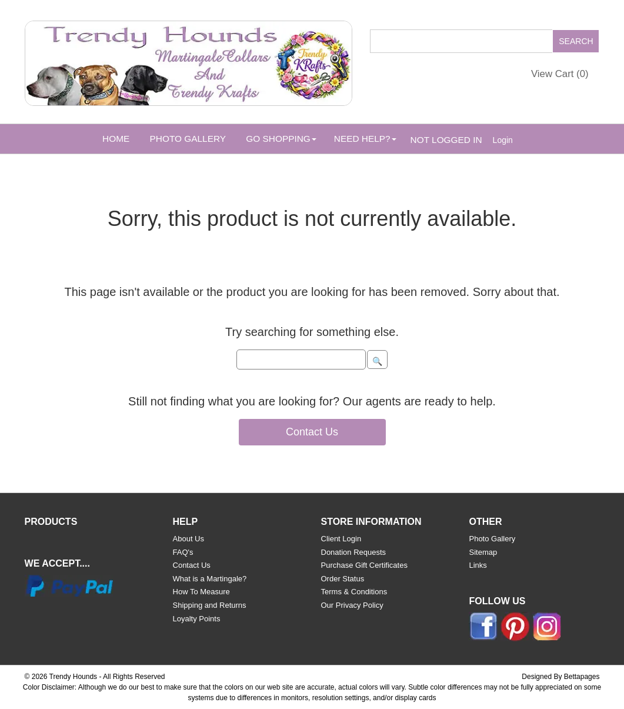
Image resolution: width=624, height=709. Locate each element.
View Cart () (560, 73)
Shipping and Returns (209, 605)
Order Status (343, 578)
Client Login (341, 538)
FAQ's (183, 552)
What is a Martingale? (210, 578)
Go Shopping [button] (281, 139)
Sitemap (483, 552)
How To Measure (201, 591)
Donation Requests (353, 552)
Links (477, 565)
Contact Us (312, 432)
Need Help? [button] (365, 139)
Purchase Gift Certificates (364, 565)
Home (115, 139)
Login (503, 140)
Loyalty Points (197, 618)
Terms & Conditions (354, 591)
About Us (188, 538)
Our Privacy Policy (352, 605)
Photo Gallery (188, 139)
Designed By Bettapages (560, 677)
